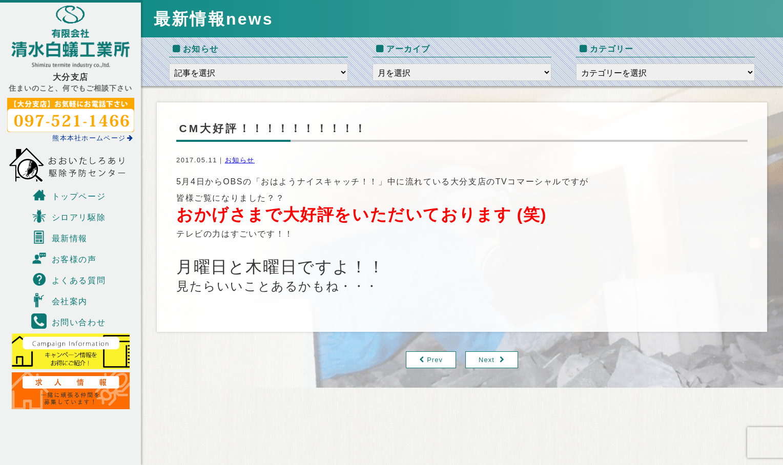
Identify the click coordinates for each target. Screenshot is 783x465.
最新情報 (59, 237)
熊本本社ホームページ (92, 138)
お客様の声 (64, 258)
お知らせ (240, 160)
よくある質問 (68, 279)
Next (486, 360)
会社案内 (59, 300)
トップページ (68, 195)
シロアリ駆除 (68, 216)
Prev (435, 360)
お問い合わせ (68, 321)
